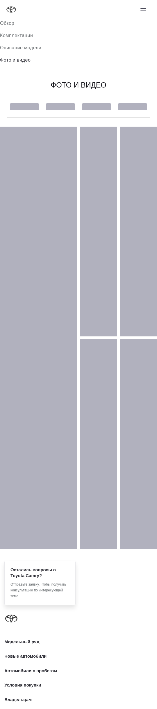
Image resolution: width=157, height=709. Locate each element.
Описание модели (20, 47)
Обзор (7, 23)
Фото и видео (15, 59)
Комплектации (16, 35)
